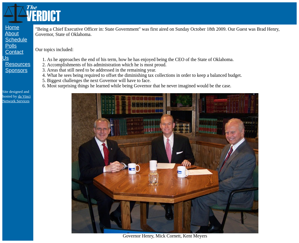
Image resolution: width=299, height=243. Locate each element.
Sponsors (16, 70)
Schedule (16, 40)
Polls (11, 46)
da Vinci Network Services (16, 98)
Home (12, 27)
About (12, 34)
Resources (17, 64)
